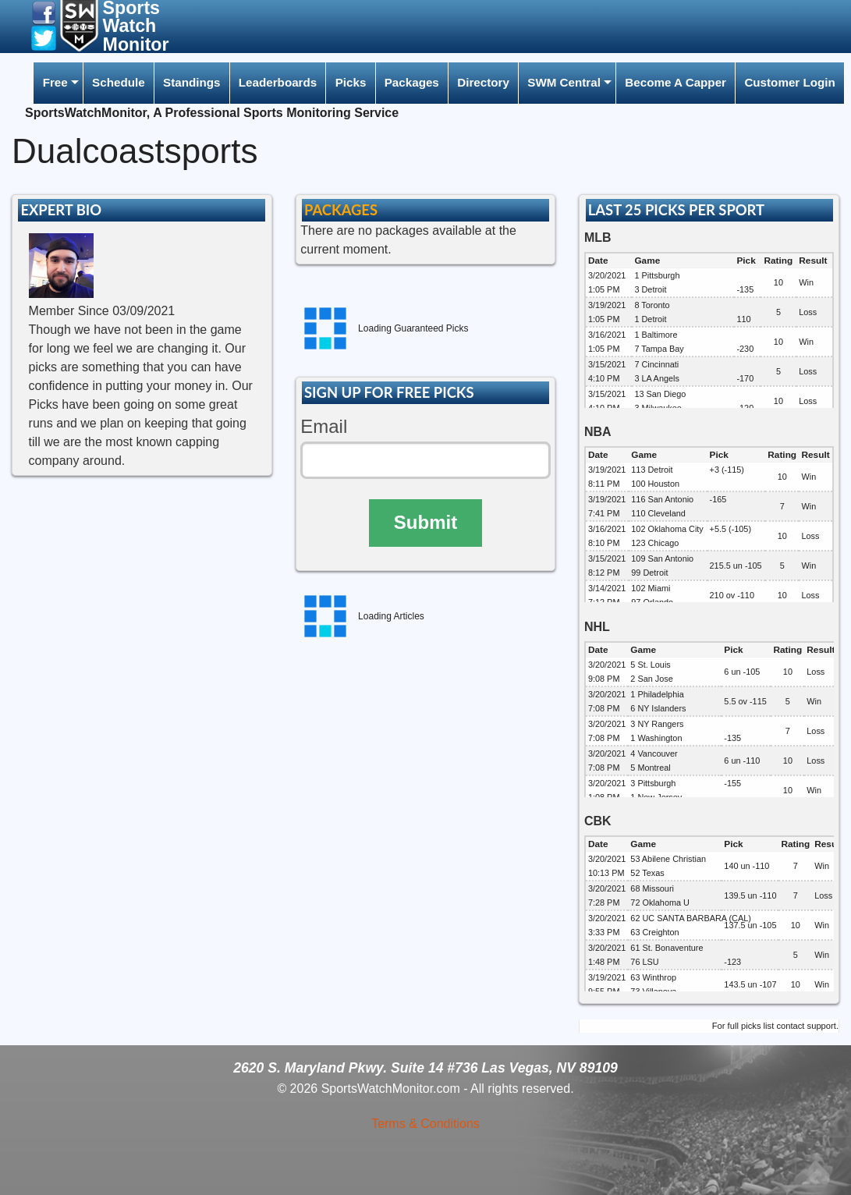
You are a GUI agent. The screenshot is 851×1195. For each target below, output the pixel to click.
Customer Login (789, 82)
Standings (191, 82)
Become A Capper (675, 82)
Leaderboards (278, 82)
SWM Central (564, 82)
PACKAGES (341, 209)
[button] (43, 12)
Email (323, 426)
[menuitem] (58, 83)
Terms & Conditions (425, 1123)
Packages (412, 82)
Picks (351, 82)
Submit (425, 522)
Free (55, 82)
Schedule (118, 82)
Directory (483, 82)
